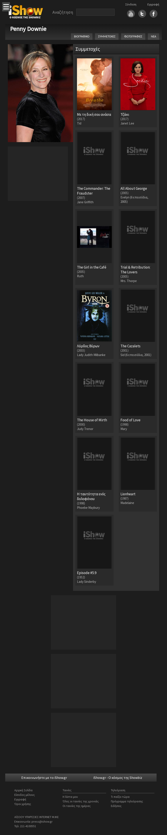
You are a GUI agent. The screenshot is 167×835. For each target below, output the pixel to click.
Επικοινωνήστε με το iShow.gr (44, 777)
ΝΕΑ (153, 36)
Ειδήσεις (116, 806)
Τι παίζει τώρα (120, 797)
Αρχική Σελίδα (23, 790)
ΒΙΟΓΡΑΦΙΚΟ (81, 36)
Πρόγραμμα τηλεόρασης (127, 801)
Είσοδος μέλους (24, 795)
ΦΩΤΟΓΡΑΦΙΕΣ (133, 36)
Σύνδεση (130, 4)
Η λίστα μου (70, 797)
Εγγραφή (153, 4)
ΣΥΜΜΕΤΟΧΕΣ (106, 36)
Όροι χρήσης (22, 804)
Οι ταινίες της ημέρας (77, 806)
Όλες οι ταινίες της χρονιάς (81, 801)
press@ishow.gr (42, 821)
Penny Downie (28, 29)
